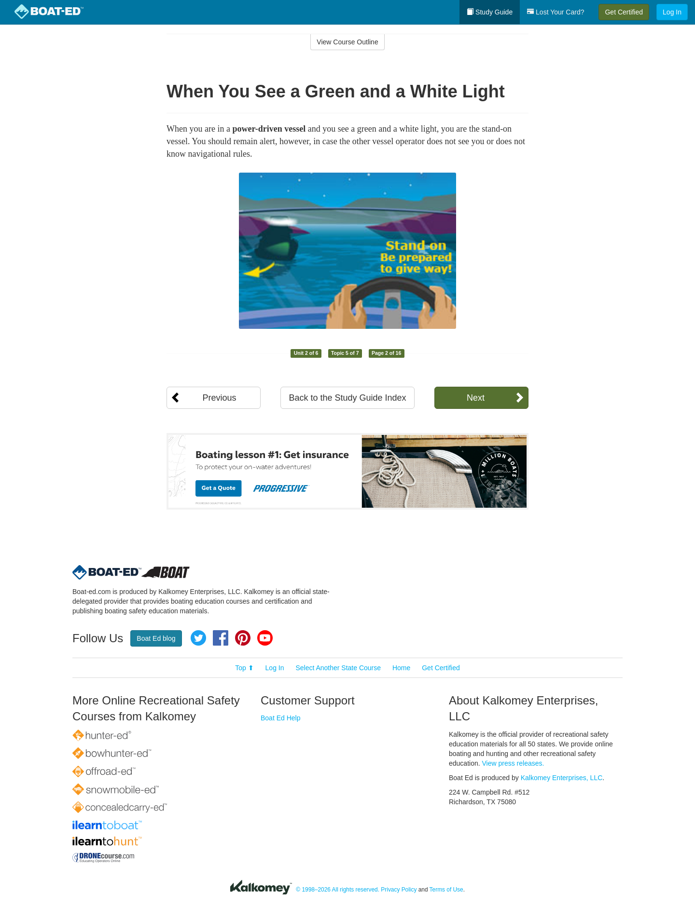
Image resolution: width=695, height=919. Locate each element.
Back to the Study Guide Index (347, 398)
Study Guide (490, 12)
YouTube (265, 638)
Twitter (198, 638)
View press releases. (513, 763)
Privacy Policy (399, 889)
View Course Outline (347, 42)
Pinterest (242, 638)
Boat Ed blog (156, 638)
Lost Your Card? (555, 12)
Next (476, 398)
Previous (219, 398)
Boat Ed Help (281, 718)
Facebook (220, 638)
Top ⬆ (244, 668)
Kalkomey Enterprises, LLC (562, 778)
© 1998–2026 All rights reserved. (337, 889)
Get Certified (624, 12)
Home (401, 668)
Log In (672, 12)
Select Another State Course (338, 668)
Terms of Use (446, 889)
